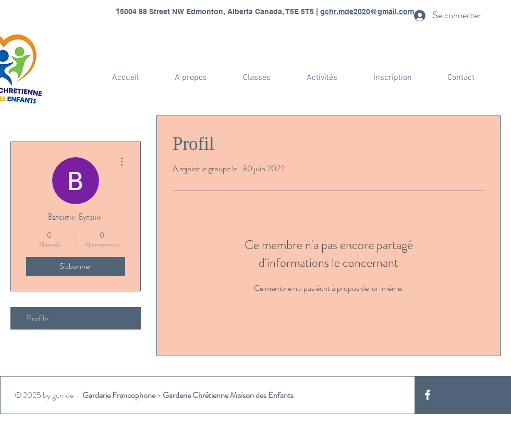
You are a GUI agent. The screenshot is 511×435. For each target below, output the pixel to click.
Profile (37, 318)
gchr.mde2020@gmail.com (367, 11)
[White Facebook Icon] (427, 395)
